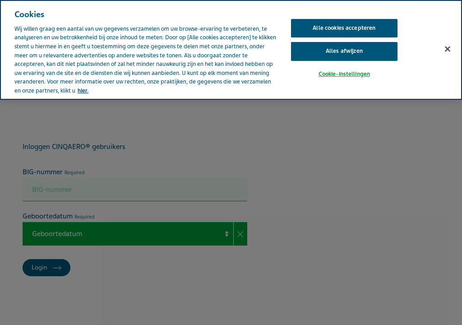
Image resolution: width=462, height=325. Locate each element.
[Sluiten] (447, 35)
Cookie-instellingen (344, 60)
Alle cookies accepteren (344, 13)
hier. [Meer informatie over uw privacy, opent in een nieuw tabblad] (83, 76)
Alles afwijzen (344, 37)
